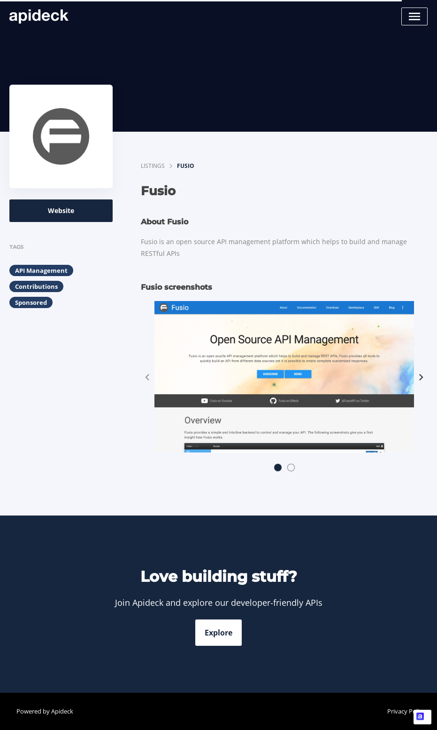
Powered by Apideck (44, 711)
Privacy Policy (406, 711)
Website (61, 210)
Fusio (185, 166)
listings (153, 166)
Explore (218, 632)
